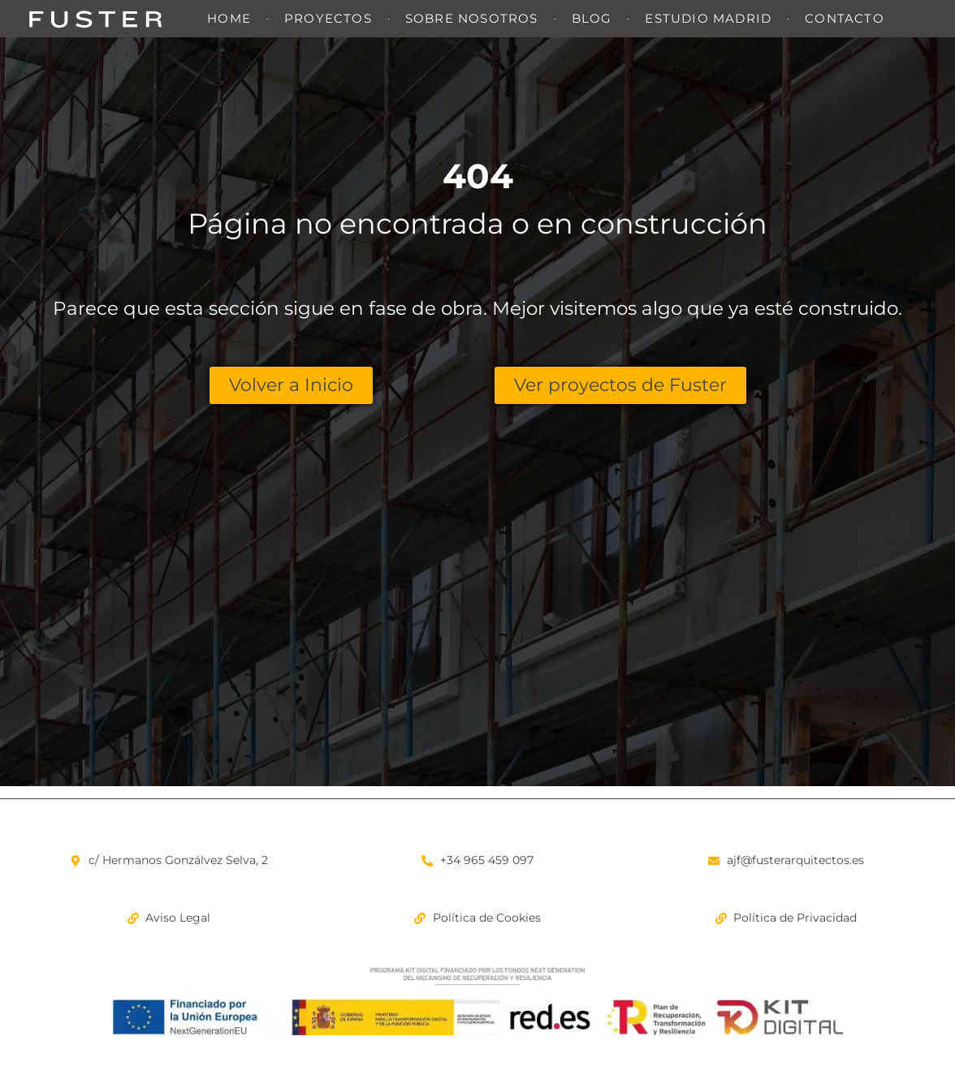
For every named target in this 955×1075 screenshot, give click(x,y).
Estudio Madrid (708, 18)
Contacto (844, 18)
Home (229, 18)
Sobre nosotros (471, 18)
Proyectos (328, 18)
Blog (592, 18)
